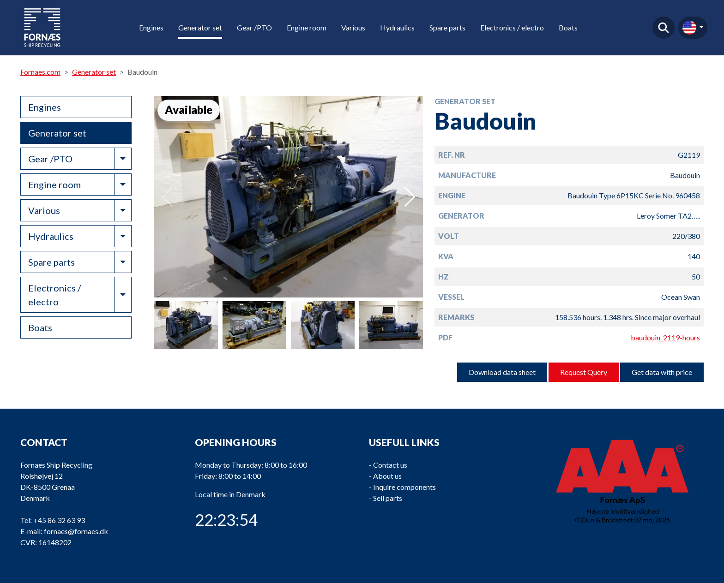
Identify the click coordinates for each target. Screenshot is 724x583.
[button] (410, 197)
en (689, 28)
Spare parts (447, 27)
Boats (568, 27)
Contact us (390, 464)
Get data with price (662, 372)
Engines (151, 27)
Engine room (306, 27)
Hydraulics (397, 27)
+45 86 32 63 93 (59, 520)
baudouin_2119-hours (665, 337)
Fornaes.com (40, 71)
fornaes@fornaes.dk (76, 531)
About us (387, 475)
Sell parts (387, 498)
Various (353, 27)
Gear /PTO (254, 27)
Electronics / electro (512, 27)
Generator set (200, 27)
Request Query (583, 372)
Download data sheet (502, 372)
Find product (663, 28)
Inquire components (404, 486)
